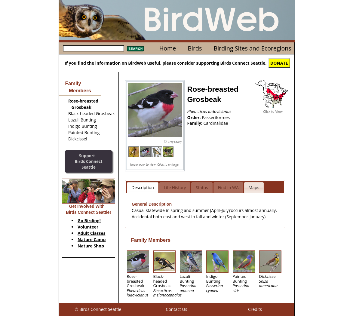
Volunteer (88, 227)
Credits (255, 309)
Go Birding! (89, 220)
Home (167, 48)
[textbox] (93, 48)
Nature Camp (92, 239)
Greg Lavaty (175, 142)
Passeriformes (216, 117)
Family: (195, 123)
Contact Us (176, 309)
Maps (254, 187)
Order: (194, 117)
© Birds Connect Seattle (98, 309)
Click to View (273, 111)
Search (135, 48)
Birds (195, 48)
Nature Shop (91, 246)
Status (202, 187)
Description (142, 187)
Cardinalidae (216, 123)
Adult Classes (92, 233)
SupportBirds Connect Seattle (88, 161)
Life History (175, 187)
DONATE (279, 63)
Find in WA (228, 187)
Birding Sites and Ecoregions (252, 48)
